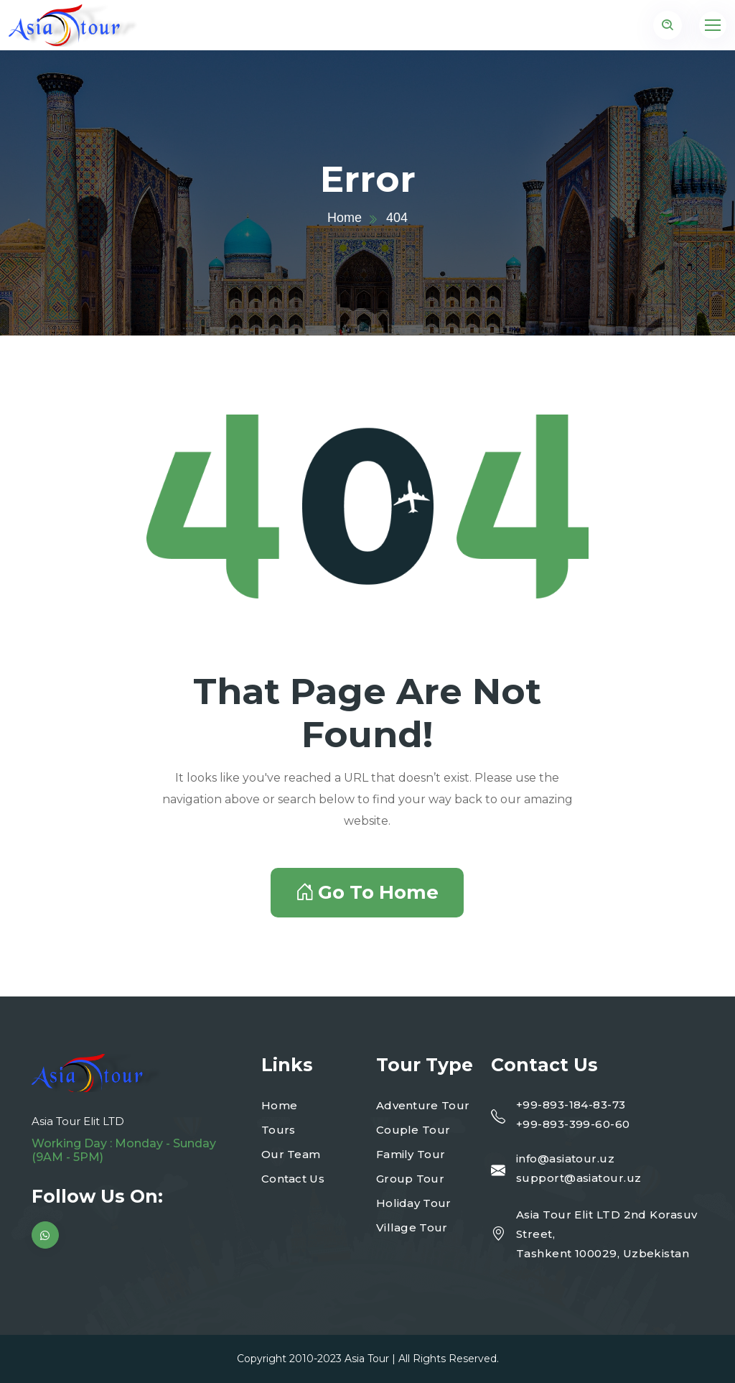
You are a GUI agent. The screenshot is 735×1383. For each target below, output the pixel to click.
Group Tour (410, 1178)
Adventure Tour (422, 1105)
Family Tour (410, 1154)
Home (344, 218)
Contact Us (292, 1178)
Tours (278, 1130)
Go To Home (367, 892)
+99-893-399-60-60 (573, 1124)
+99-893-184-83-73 (571, 1104)
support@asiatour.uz (579, 1178)
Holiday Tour (413, 1203)
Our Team (290, 1154)
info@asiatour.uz (565, 1158)
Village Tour (412, 1227)
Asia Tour (367, 1358)
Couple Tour (413, 1130)
